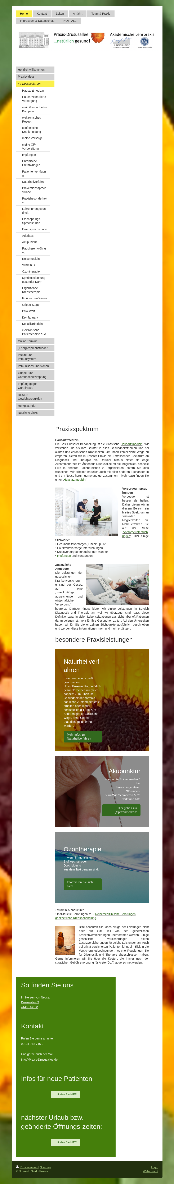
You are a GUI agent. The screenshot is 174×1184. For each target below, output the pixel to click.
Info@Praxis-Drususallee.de (39, 1059)
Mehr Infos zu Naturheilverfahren (79, 736)
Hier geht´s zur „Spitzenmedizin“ (126, 810)
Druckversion (27, 1167)
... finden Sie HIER (65, 1094)
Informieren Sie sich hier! (80, 884)
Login (154, 1167)
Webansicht (150, 1171)
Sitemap (45, 1167)
